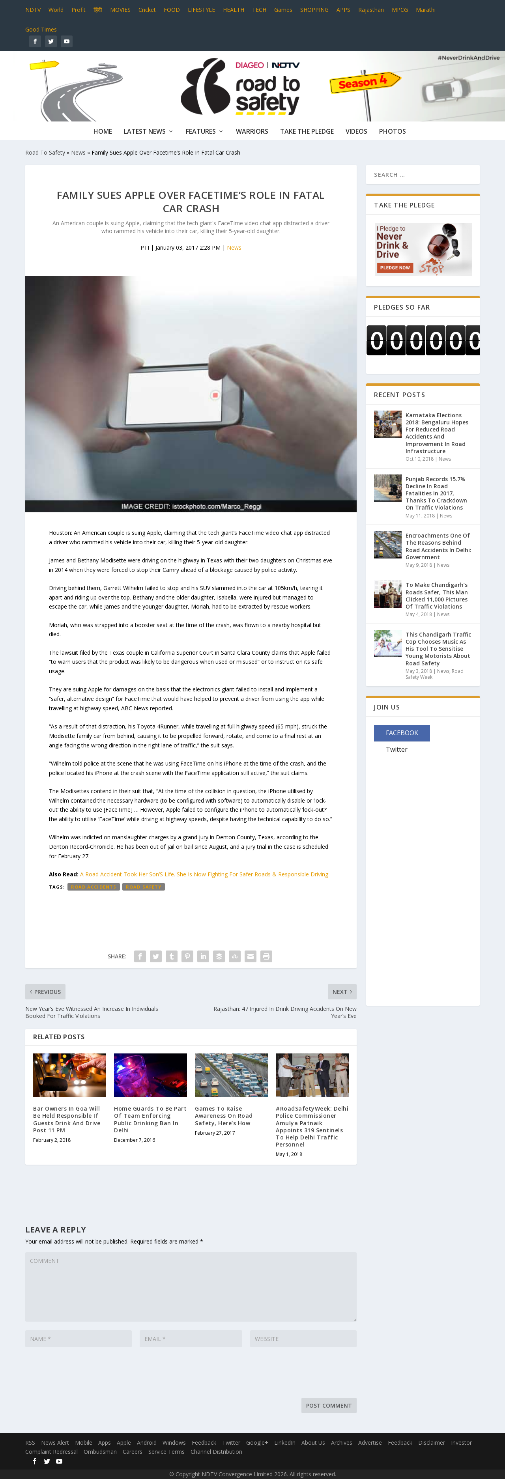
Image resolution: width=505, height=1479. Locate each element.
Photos (392, 132)
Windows (174, 1442)
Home (103, 132)
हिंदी (98, 9)
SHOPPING (314, 9)
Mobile (83, 1442)
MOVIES (120, 9)
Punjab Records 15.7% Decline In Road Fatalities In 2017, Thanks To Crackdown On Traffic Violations (436, 493)
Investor (461, 1442)
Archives (341, 1442)
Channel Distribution (216, 1451)
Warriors (252, 132)
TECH (259, 9)
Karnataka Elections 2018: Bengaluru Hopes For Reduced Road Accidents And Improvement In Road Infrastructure (437, 433)
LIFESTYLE (201, 9)
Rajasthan (371, 9)
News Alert (55, 1442)
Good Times (41, 29)
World (56, 9)
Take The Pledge (307, 132)
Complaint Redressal (51, 1451)
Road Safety (143, 887)
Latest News (145, 132)
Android (147, 1442)
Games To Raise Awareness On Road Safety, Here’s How (224, 1115)
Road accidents (93, 887)
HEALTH (233, 9)
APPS (343, 9)
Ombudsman (100, 1451)
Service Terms (166, 1451)
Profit (78, 9)
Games (283, 9)
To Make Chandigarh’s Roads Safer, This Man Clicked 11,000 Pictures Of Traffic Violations (437, 595)
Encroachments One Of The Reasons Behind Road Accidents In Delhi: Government (438, 546)
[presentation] (85, 1374)
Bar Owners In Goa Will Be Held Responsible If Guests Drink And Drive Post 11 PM (66, 1119)
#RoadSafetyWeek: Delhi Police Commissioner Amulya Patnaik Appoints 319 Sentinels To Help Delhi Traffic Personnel (312, 1126)
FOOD (172, 9)
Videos (356, 132)
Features (201, 132)
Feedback (204, 1442)
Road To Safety (45, 152)
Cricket (147, 9)
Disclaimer (431, 1442)
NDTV (33, 9)
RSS (30, 1442)
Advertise (370, 1442)
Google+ (257, 1442)
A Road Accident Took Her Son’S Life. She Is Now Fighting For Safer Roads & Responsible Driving (204, 874)
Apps (104, 1442)
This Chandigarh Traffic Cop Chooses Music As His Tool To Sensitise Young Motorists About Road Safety (438, 649)
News (78, 152)
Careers (132, 1451)
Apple (124, 1442)
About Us (313, 1442)
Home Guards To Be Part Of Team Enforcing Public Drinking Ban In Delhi (150, 1119)
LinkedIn (285, 1442)
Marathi (426, 9)
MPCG (400, 9)
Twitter (231, 1442)
